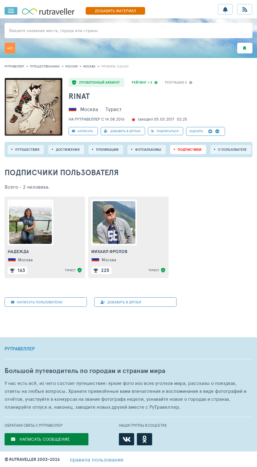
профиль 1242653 (115, 66)
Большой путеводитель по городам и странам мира (85, 371)
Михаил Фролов (109, 251)
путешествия (27, 149)
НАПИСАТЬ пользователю (36, 302)
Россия (71, 66)
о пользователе (232, 149)
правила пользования (96, 459)
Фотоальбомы (148, 149)
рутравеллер (14, 66)
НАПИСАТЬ (82, 131)
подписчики (190, 149)
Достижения (68, 149)
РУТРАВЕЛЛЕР (20, 348)
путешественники (44, 66)
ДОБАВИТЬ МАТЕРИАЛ (115, 10)
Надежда (18, 251)
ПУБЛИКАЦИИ (107, 149)
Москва (89, 66)
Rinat (79, 96)
